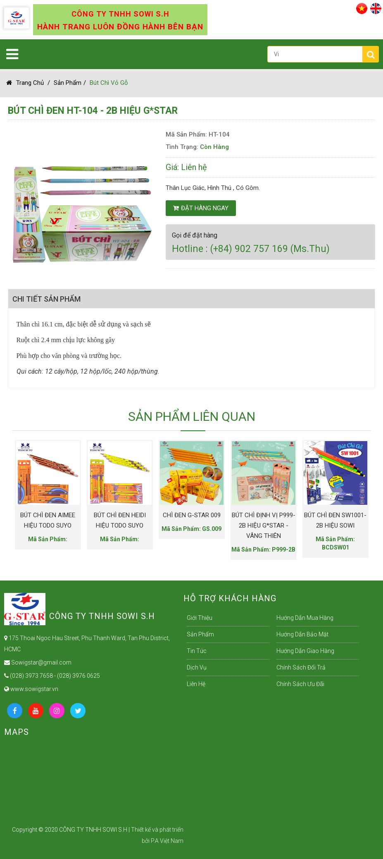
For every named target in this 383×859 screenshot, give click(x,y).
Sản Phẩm (67, 82)
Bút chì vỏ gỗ (109, 82)
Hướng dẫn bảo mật (302, 634)
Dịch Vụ (197, 667)
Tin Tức (197, 651)
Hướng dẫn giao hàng (305, 651)
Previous (18, 493)
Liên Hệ (196, 684)
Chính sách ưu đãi (300, 684)
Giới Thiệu (199, 617)
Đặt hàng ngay (200, 208)
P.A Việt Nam (167, 840)
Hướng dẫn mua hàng (304, 617)
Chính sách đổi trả (301, 667)
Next (350, 493)
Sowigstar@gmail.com (37, 662)
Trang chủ (25, 82)
